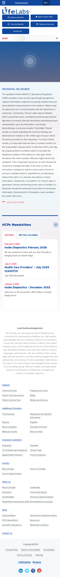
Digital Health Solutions (12, 455)
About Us (6, 482)
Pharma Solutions (38, 455)
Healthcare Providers (12, 408)
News (5, 38)
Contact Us (7, 533)
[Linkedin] (21, 571)
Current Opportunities (11, 474)
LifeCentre (24, 562)
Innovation (6, 492)
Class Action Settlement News (43, 515)
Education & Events (38, 427)
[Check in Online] (44, 17)
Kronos (37, 562)
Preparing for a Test (39, 391)
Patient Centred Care (11, 400)
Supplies (34, 422)
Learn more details (15, 202)
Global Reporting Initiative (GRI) (15, 502)
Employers (7, 445)
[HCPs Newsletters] (56, 225)
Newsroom (35, 520)
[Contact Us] (15, 31)
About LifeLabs (9, 487)
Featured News (8, 515)
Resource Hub (36, 432)
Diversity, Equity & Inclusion (42, 497)
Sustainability (8, 497)
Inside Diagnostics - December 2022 (27, 287)
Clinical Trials (35, 450)
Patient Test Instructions (13, 395)
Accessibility (49, 550)
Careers (5, 463)
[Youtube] (39, 570)
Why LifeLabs (8, 469)
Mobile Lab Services (39, 400)
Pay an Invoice (21, 3)
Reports (5, 422)
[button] (51, 38)
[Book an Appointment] (15, 17)
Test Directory (8, 414)
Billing (32, 395)
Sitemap (39, 555)
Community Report (38, 492)
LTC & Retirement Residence (14, 450)
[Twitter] (27, 571)
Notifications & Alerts (39, 525)
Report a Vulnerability (30, 550)
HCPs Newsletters (10, 520)
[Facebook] (33, 571)
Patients (6, 385)
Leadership (35, 487)
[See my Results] (15, 24)
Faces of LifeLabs (38, 469)
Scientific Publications (12, 525)
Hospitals (34, 445)
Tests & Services (9, 391)
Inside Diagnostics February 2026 (26, 247)
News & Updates (9, 427)
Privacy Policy (12, 550)
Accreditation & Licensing (41, 502)
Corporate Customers (12, 440)
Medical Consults (9, 432)
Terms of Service (24, 555)
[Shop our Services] (44, 24)
